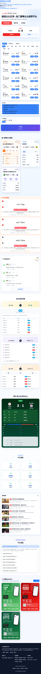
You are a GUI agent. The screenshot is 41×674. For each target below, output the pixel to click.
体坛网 (31, 657)
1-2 (10, 150)
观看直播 (11, 34)
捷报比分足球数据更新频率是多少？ (9, 562)
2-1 (7, 150)
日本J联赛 (20, 661)
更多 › (38, 495)
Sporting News (29, 659)
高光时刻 (17, 56)
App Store (6, 624)
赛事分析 (17, 64)
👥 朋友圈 (11, 652)
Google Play (6, 597)
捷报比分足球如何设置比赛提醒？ (9, 565)
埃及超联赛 (20, 657)
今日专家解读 (11, 8)
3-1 (4, 150)
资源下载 (9, 657)
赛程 (14, 8)
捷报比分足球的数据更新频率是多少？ (10, 556)
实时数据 (23, 23)
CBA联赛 (16, 661)
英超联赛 (16, 657)
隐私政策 (14, 668)
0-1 (16, 150)
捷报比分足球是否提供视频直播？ (9, 559)
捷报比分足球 (5, 1)
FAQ (16, 8)
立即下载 (36, 580)
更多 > (36, 437)
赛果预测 (3, 8)
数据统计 (29, 34)
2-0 (13, 150)
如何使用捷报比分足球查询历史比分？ (10, 570)
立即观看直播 (7, 23)
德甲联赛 (16, 659)
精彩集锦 (36, 56)
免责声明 (22, 668)
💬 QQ (15, 652)
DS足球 (28, 657)
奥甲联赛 (24, 659)
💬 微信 (7, 652)
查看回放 (13, 56)
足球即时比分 (11, 43)
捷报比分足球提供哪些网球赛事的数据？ (10, 546)
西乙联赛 (24, 657)
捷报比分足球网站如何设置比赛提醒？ (10, 567)
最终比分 (4, 43)
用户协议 (18, 668)
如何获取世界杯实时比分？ (8, 553)
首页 (1, 8)
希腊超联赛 (20, 659)
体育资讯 (7, 8)
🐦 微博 (3, 652)
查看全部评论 (20, 289)
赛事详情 (16, 23)
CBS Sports (35, 659)
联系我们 (26, 668)
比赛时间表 (17, 43)
